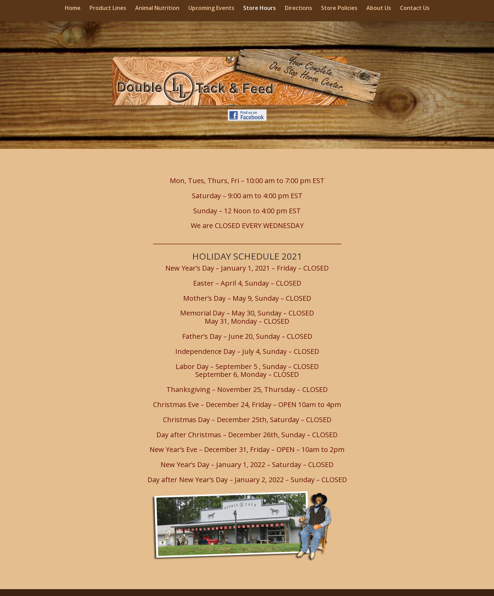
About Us (378, 8)
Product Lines (108, 8)
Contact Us (415, 8)
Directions (298, 8)
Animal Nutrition (157, 8)
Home (73, 8)
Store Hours (259, 8)
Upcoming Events (211, 8)
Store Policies (339, 8)
